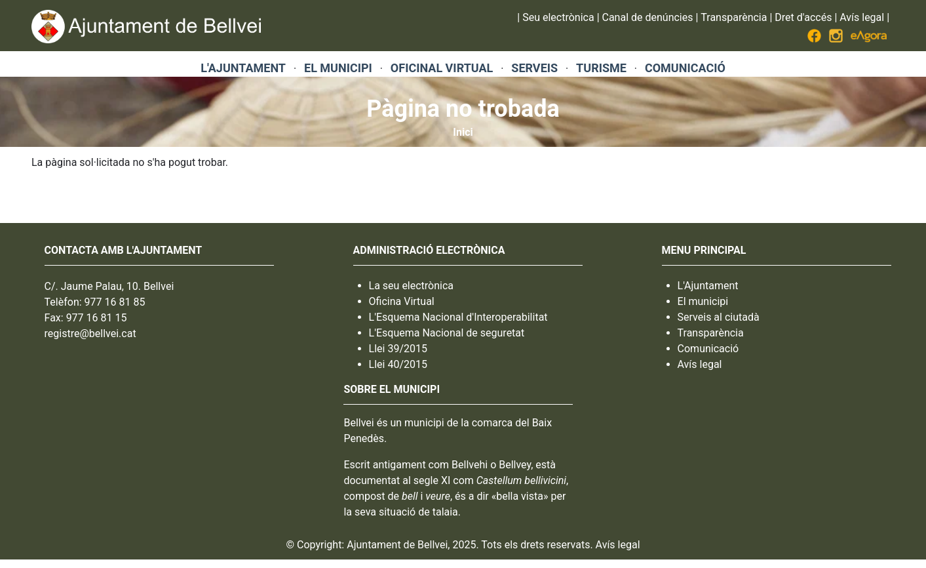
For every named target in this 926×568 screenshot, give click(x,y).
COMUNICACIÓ (685, 68)
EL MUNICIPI (338, 68)
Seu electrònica (558, 17)
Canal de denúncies (647, 17)
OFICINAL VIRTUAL (442, 68)
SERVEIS (534, 68)
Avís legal (861, 17)
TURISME (601, 68)
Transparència (734, 17)
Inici (463, 132)
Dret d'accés (803, 17)
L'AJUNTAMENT (243, 68)
